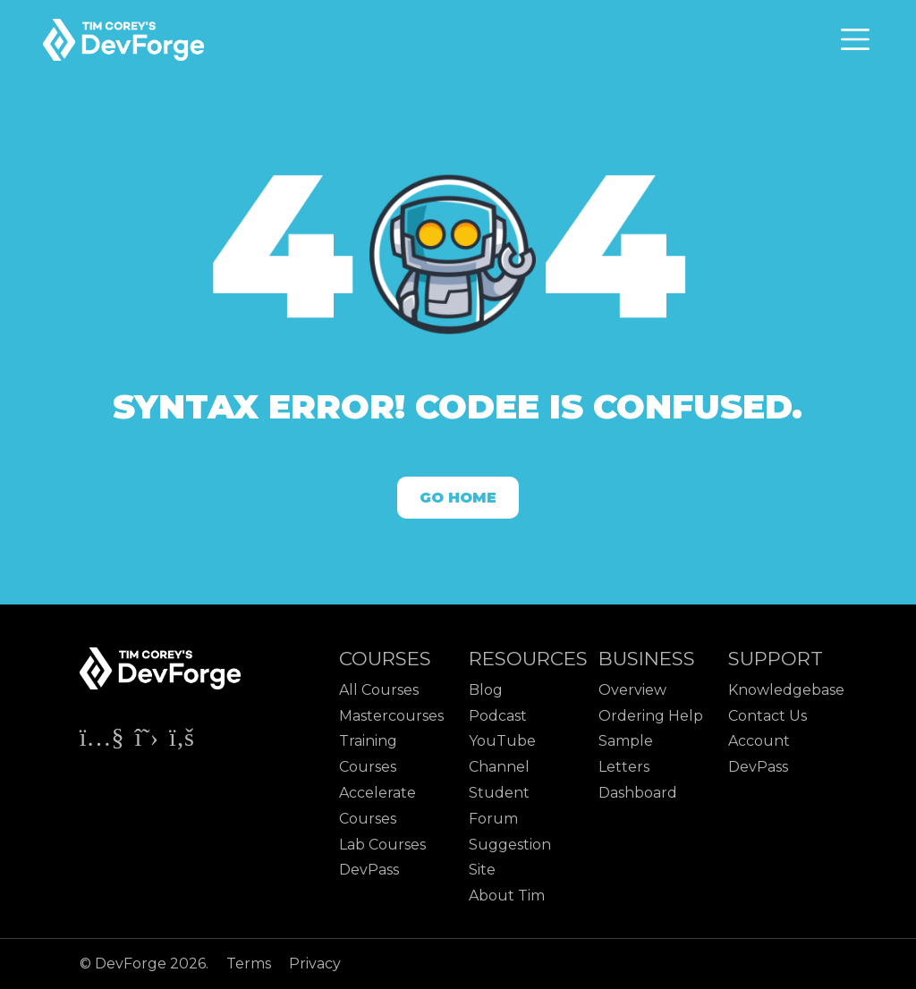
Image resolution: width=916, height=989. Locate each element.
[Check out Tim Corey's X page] (148, 740)
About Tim (507, 895)
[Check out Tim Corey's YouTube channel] (104, 740)
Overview (632, 689)
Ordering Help (650, 715)
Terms (250, 963)
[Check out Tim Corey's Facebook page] (181, 740)
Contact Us (767, 715)
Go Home (458, 497)
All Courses (379, 689)
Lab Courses (382, 844)
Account (759, 740)
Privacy (315, 963)
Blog (486, 689)
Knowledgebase (786, 689)
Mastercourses (391, 715)
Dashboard (637, 792)
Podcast (498, 715)
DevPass (369, 869)
